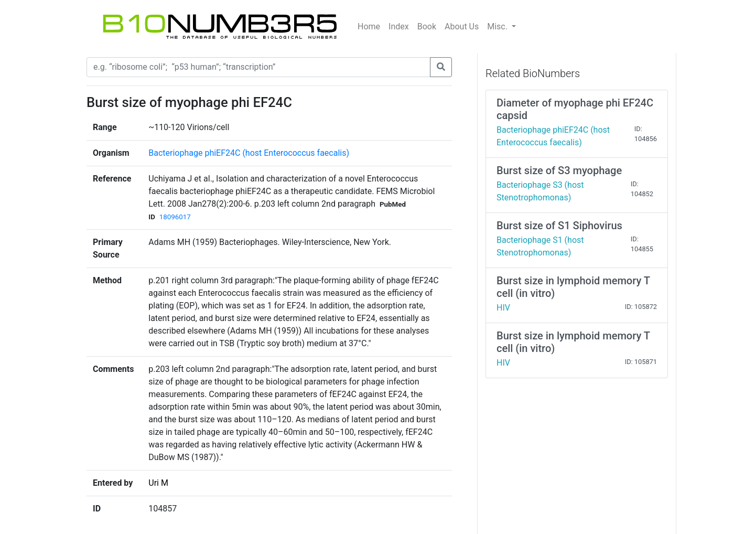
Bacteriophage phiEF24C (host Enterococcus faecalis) (248, 153)
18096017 (175, 217)
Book (426, 26)
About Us (462, 26)
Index (399, 26)
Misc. (498, 26)
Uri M (158, 483)
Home (369, 26)
